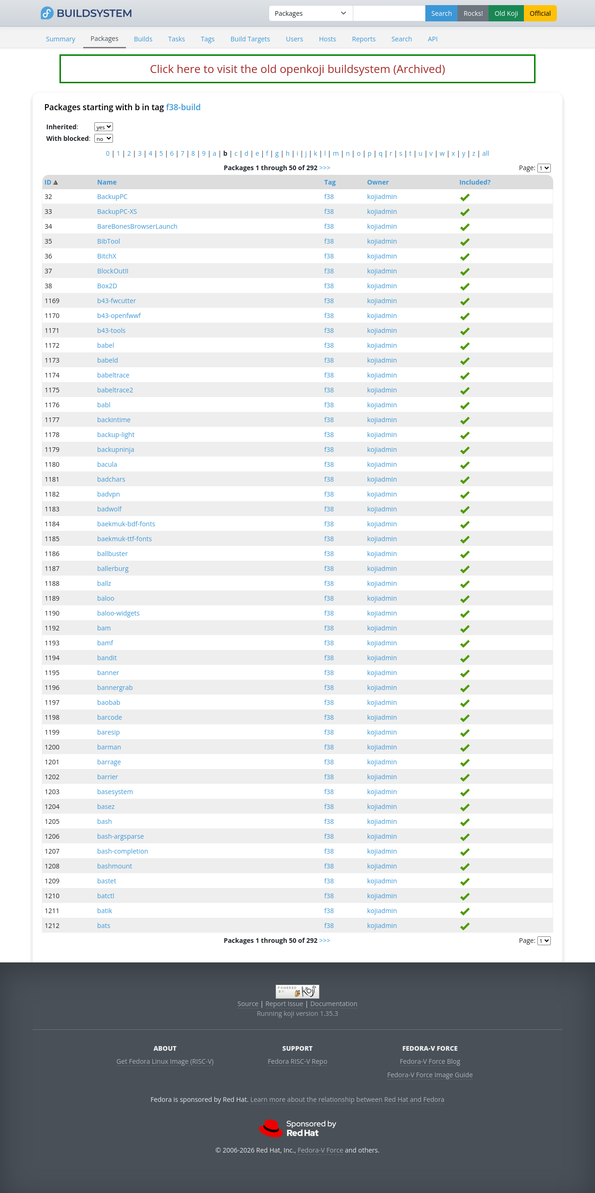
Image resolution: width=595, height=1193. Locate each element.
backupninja (115, 449)
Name (107, 182)
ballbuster (112, 553)
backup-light (115, 434)
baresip (108, 732)
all (485, 153)
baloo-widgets (118, 613)
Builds (143, 38)
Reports (364, 38)
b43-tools (111, 330)
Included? (474, 182)
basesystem (115, 791)
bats (103, 925)
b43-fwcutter (116, 300)
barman (109, 746)
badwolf (109, 508)
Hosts (327, 38)
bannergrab (115, 687)
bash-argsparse (120, 836)
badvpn (108, 494)
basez (105, 806)
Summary (60, 38)
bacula (107, 464)
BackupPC (112, 196)
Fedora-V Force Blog (430, 1061)
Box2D (107, 285)
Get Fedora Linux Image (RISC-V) (165, 1061)
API (432, 38)
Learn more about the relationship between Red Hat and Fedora (347, 1099)
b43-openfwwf (119, 315)
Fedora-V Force (320, 1150)
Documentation (333, 1003)
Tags (208, 38)
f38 (329, 196)
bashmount (114, 866)
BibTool (108, 241)
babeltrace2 (115, 389)
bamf (105, 642)
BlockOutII (112, 270)
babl (103, 404)
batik (104, 910)
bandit (107, 657)
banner (108, 672)
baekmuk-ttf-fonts (124, 538)
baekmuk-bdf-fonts (126, 523)
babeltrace (113, 375)
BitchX (106, 256)
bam (104, 627)
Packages (105, 38)
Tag (330, 182)
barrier (107, 776)
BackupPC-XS (117, 211)
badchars (111, 479)
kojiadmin (382, 196)
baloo (105, 598)
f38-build (183, 107)
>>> (325, 167)
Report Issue (284, 1003)
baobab (108, 702)
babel (105, 345)
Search (401, 38)
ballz (104, 583)
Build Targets (250, 38)
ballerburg (112, 568)
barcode (109, 717)
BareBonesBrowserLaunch (137, 226)
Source (248, 1003)
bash (104, 821)
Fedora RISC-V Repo (297, 1061)
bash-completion (122, 851)
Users (294, 38)
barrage (109, 761)
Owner (378, 182)
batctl (105, 895)
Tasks (176, 38)
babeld (107, 360)
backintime (114, 419)
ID (48, 182)
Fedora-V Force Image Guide (430, 1074)
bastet (106, 880)
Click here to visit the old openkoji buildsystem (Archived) (297, 68)
